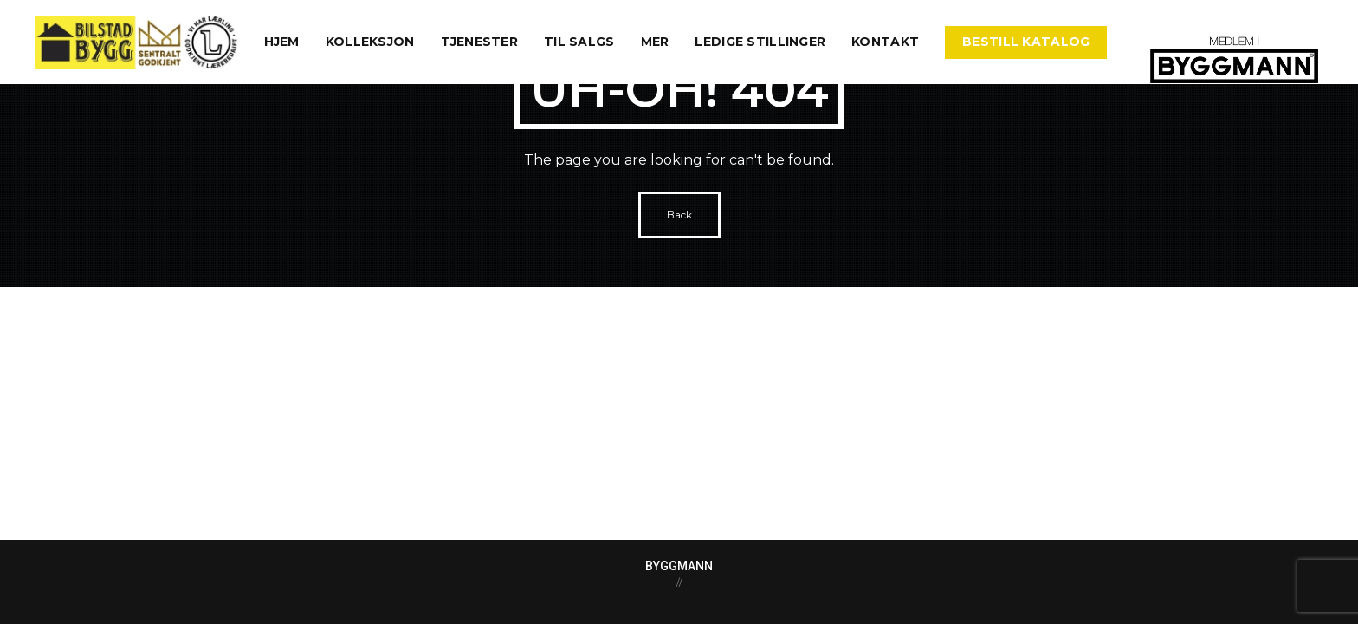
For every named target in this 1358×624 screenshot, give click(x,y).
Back (679, 214)
